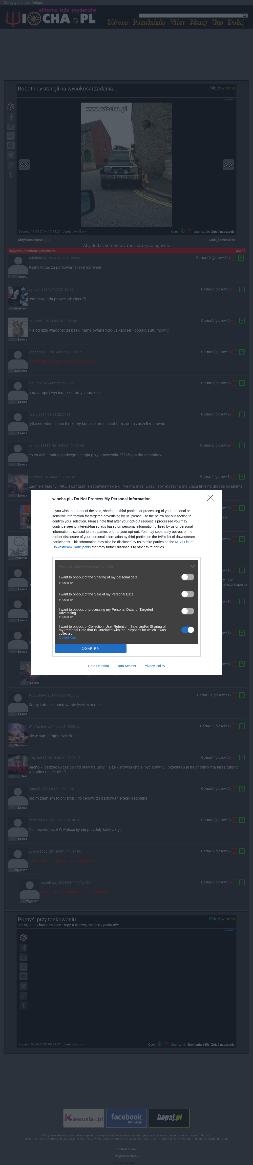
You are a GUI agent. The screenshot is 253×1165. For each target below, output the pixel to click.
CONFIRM (91, 648)
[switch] (187, 577)
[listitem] (126, 566)
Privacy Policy (154, 666)
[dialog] (126, 582)
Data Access (126, 666)
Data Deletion (98, 666)
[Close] (212, 499)
